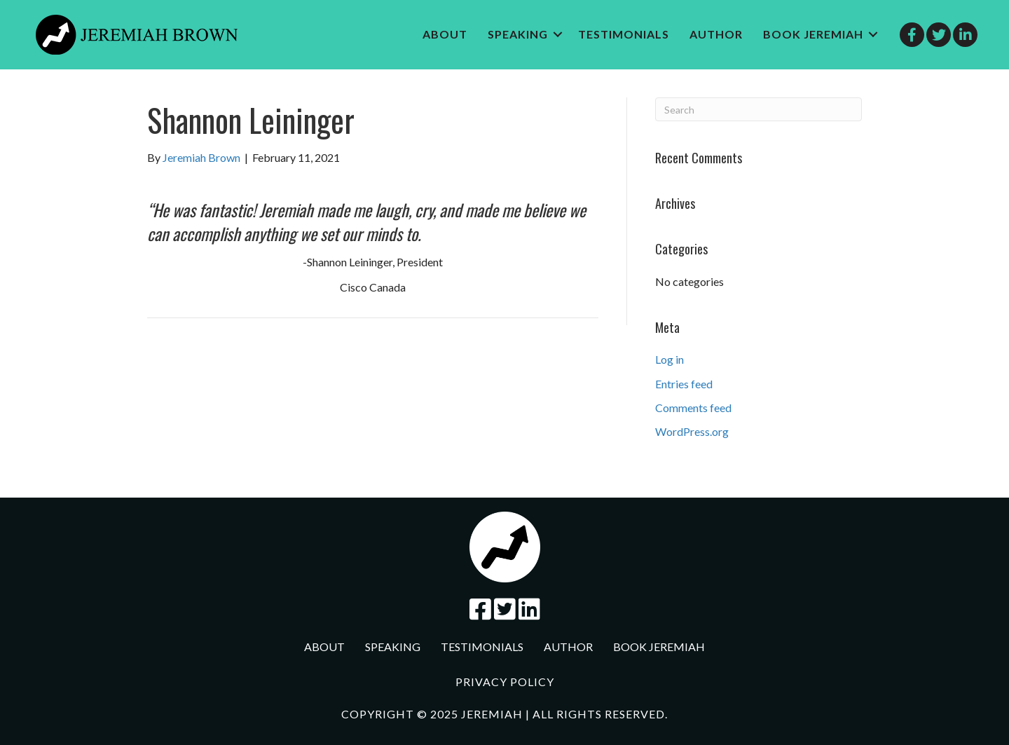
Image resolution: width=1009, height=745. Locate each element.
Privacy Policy (504, 681)
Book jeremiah (813, 34)
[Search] (758, 109)
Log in (669, 359)
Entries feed (684, 383)
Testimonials (623, 34)
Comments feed (693, 407)
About (445, 34)
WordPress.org (692, 431)
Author (716, 34)
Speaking (518, 34)
